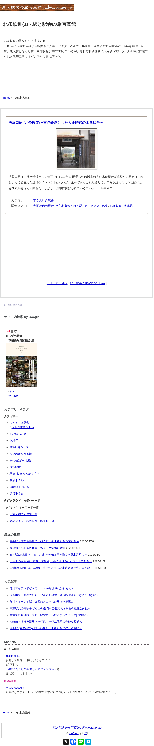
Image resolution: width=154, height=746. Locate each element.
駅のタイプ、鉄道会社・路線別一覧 (32, 521)
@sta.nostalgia (15, 687)
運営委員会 (17, 493)
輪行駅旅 (15, 467)
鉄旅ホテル (17, 480)
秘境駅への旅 (18, 433)
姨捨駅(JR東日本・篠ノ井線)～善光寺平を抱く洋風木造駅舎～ (48, 554)
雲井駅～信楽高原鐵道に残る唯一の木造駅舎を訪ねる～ (44, 541)
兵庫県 (128, 205)
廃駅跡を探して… (21, 447)
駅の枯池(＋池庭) (20, 460)
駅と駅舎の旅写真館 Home (87, 283)
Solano (74, 733)
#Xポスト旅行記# (20, 487)
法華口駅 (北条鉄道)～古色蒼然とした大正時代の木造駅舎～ (55, 122)
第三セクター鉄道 (96, 205)
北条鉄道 (116, 205)
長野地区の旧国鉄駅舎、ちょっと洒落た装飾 (37, 547)
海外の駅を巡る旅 (21, 453)
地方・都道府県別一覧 (23, 514)
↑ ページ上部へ (57, 283)
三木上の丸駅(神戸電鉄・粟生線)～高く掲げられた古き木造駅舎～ (51, 561)
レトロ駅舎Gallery (23, 427)
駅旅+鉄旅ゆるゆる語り (24, 473)
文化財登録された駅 (69, 205)
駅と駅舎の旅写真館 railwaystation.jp (77, 727)
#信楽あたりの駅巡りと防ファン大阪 (31, 669)
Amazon (14, 395)
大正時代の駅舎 (43, 205)
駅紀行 (14, 440)
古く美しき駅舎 (43, 200)
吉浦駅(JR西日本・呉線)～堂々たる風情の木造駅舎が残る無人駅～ (51, 567)
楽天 (12, 391)
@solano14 (13, 655)
